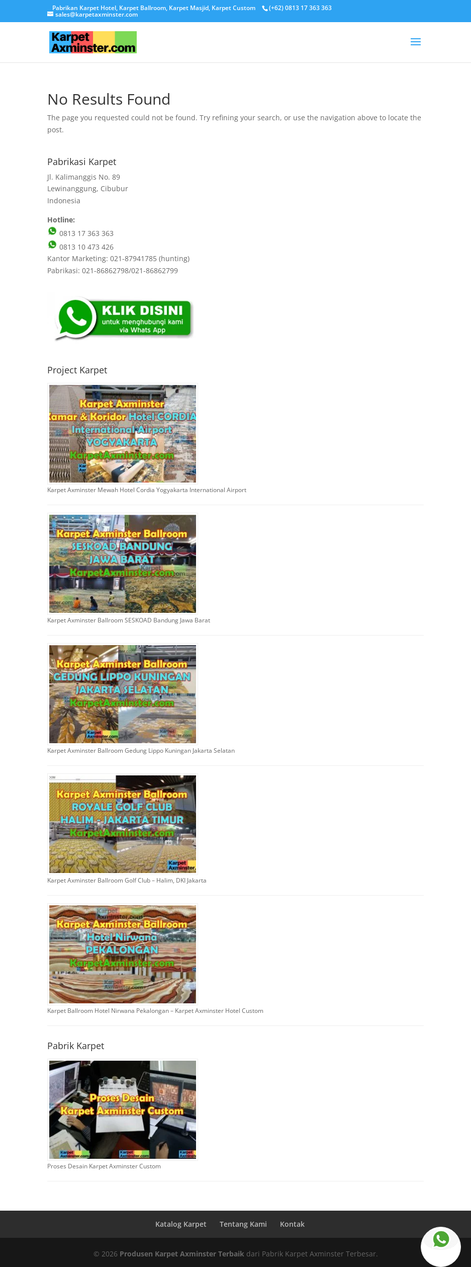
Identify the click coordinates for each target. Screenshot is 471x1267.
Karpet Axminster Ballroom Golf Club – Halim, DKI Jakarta (127, 880)
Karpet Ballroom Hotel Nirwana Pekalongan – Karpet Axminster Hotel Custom (155, 1010)
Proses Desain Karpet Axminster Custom (104, 1166)
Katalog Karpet (181, 1224)
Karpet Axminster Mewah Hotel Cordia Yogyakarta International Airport (146, 490)
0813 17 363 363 (80, 233)
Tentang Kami (243, 1224)
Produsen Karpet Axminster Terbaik (182, 1253)
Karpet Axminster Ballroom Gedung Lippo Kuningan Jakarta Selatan (141, 750)
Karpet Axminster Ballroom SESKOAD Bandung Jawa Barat (128, 620)
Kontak (292, 1224)
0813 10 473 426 (80, 247)
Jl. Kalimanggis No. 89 (83, 177)
